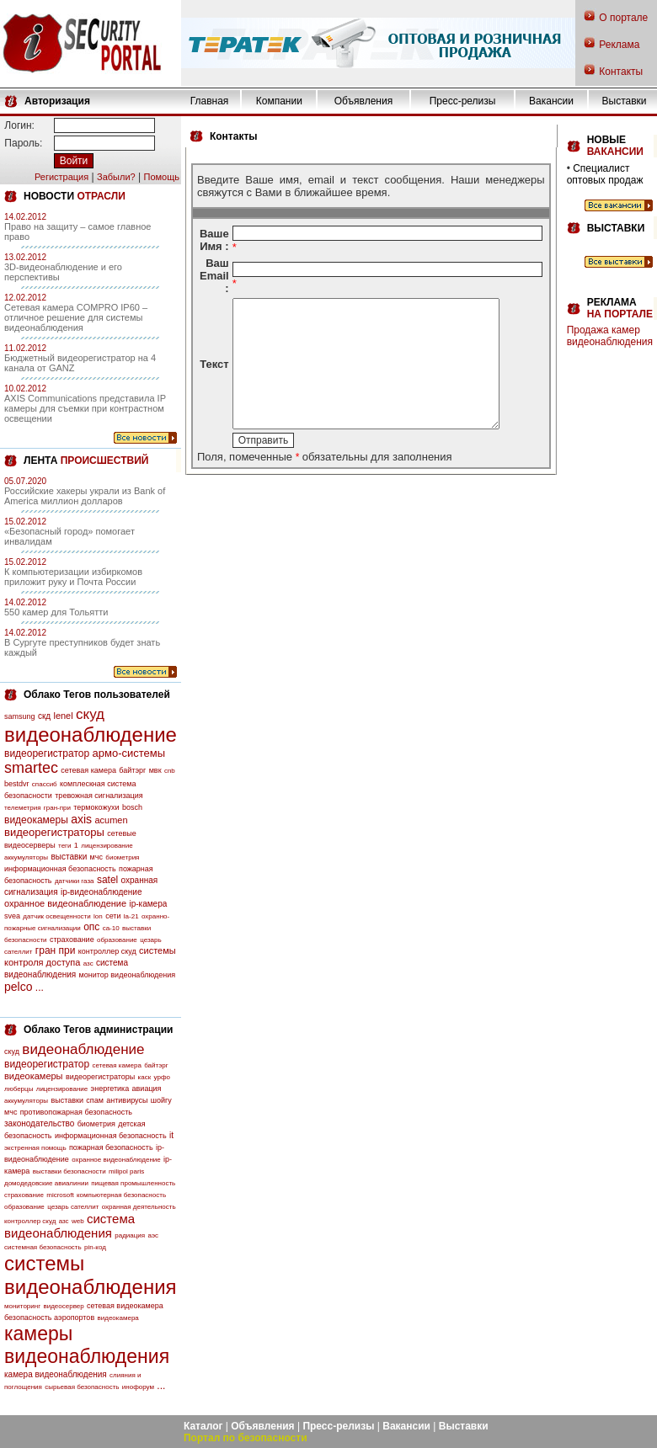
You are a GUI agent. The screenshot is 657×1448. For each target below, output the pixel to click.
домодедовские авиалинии (46, 1183)
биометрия (122, 857)
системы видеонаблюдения (90, 1275)
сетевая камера (88, 770)
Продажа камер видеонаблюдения (610, 336)
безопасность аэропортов (49, 1317)
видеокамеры (36, 820)
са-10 (111, 928)
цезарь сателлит (73, 1207)
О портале (623, 18)
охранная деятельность (139, 1207)
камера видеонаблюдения (55, 1374)
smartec (31, 767)
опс (91, 927)
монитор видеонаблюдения (127, 975)
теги (64, 845)
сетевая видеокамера (125, 1306)
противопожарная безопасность (76, 1112)
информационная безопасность (60, 869)
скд (44, 716)
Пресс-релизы (463, 101)
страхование (72, 939)
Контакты (621, 71)
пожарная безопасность (111, 1147)
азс (88, 963)
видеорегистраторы (54, 832)
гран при (55, 950)
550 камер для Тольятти (56, 612)
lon (98, 916)
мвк (155, 770)
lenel (62, 716)
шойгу (161, 1100)
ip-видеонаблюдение (101, 892)
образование (117, 940)
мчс (96, 857)
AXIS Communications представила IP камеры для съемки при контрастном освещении (85, 408)
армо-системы (129, 753)
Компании (279, 101)
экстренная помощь (35, 1148)
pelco (18, 986)
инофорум (138, 1387)
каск (145, 1077)
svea (12, 916)
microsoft (59, 1195)
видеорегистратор (46, 753)
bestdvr (16, 784)
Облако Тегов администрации (98, 1029)
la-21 (131, 916)
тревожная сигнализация (98, 795)
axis (81, 819)
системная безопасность (43, 1247)
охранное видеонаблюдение (65, 903)
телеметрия (22, 808)
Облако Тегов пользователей (97, 694)
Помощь (161, 177)
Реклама (619, 45)
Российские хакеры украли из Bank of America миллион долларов (84, 496)
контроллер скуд (107, 951)
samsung (19, 716)
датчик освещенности (56, 916)
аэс (152, 1235)
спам (95, 1100)
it (171, 1135)
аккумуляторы (26, 857)
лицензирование (106, 845)
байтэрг (132, 770)
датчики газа (74, 881)
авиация (147, 1088)
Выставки (624, 101)
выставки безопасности (69, 1171)
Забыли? (116, 177)
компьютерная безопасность (121, 1195)
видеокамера (118, 1318)
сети (112, 916)
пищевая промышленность (133, 1183)
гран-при (57, 808)
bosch (132, 807)
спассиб (44, 784)
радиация (130, 1235)
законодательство (39, 1123)
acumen (110, 820)
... (39, 987)
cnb (169, 771)
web (78, 1221)
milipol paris (126, 1171)
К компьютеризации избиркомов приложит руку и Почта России (73, 577)
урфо (162, 1077)
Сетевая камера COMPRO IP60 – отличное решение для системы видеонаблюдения (75, 317)
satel (107, 880)
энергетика (110, 1088)
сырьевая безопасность (82, 1387)
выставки (69, 856)
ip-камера (148, 903)
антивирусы (126, 1100)
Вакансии (551, 101)
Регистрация (61, 177)
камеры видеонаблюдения (86, 1345)
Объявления (363, 101)
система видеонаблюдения (69, 1225)
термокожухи (96, 807)
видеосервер (63, 1306)
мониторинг (22, 1306)
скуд (90, 714)
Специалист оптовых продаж (605, 174)
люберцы (18, 1089)
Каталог (203, 1426)
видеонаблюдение (90, 734)
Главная (209, 101)
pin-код (95, 1247)
